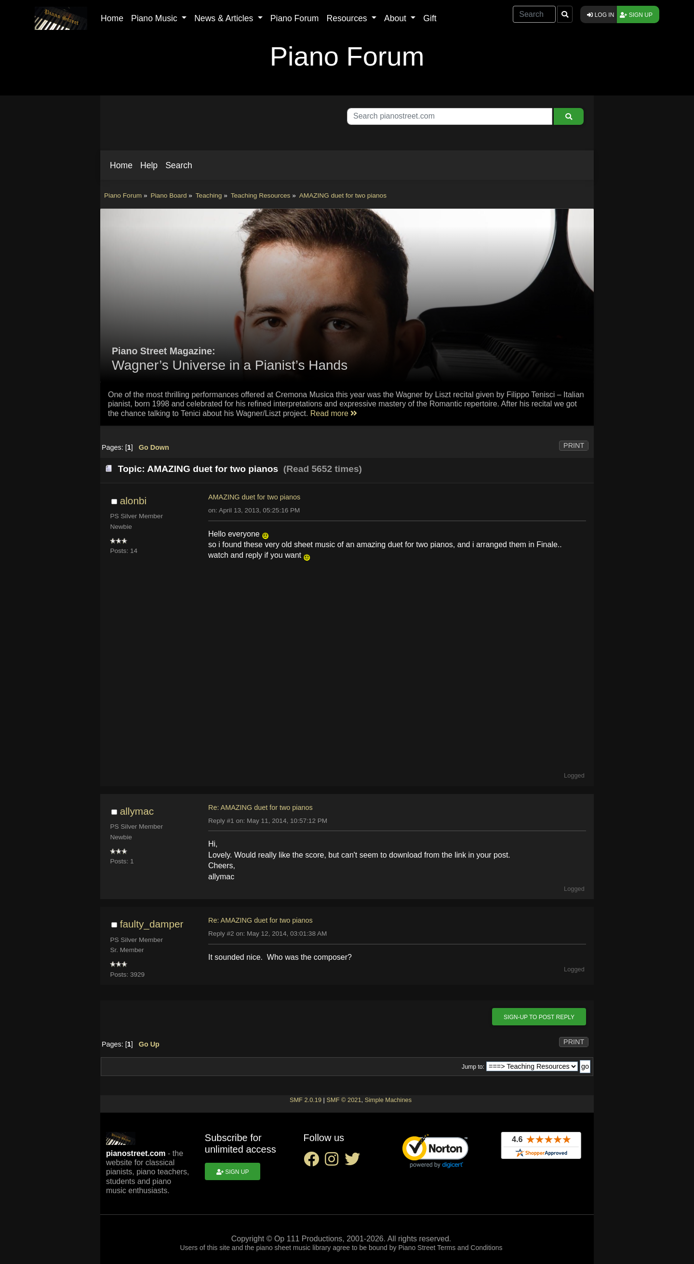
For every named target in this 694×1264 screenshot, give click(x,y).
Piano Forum (294, 18)
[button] (121, 165)
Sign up (636, 15)
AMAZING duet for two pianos (254, 497)
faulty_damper (152, 923)
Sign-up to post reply (539, 1017)
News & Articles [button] (224, 18)
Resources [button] (347, 18)
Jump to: (473, 1066)
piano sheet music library (293, 1247)
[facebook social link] (314, 1162)
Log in (600, 15)
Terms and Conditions (469, 1247)
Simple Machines (388, 1099)
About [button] (396, 18)
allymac (137, 811)
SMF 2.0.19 (305, 1099)
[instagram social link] (334, 1162)
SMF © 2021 (343, 1099)
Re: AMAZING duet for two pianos (260, 807)
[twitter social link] (354, 1162)
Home (112, 18)
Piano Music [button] (155, 18)
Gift (429, 18)
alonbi (133, 500)
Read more (334, 413)
